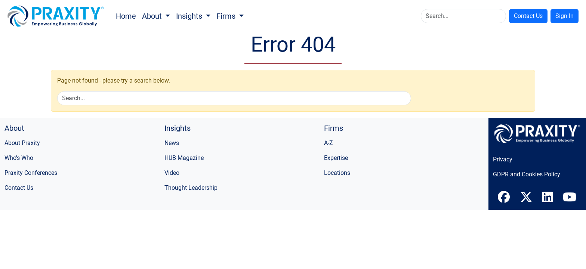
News (171, 142)
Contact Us (528, 15)
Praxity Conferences (30, 172)
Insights (190, 16)
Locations (337, 172)
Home (126, 16)
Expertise (336, 157)
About (153, 16)
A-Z (328, 142)
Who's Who (18, 157)
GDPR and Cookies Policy (526, 174)
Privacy (502, 159)
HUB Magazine (184, 157)
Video (171, 172)
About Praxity (22, 142)
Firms (226, 16)
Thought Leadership (191, 187)
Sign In (564, 15)
